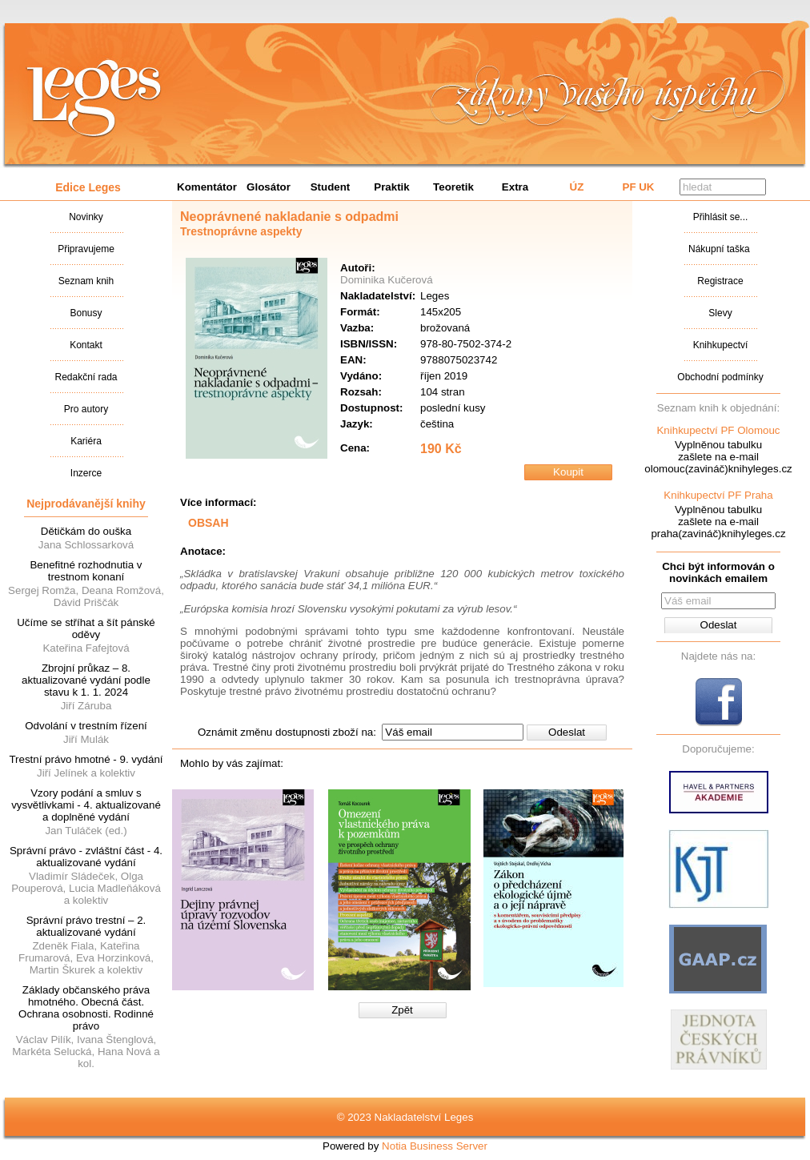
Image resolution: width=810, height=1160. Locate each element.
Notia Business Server (434, 1146)
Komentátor (207, 187)
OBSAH (208, 522)
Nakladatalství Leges (94, 98)
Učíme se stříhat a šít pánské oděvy (86, 628)
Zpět (402, 1010)
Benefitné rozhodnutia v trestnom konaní (86, 571)
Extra (515, 187)
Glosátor (269, 187)
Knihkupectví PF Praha (718, 495)
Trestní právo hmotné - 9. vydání (85, 759)
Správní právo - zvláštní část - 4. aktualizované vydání (86, 857)
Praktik (391, 187)
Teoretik (453, 187)
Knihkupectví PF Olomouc (718, 430)
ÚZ (577, 187)
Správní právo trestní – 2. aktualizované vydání (86, 926)
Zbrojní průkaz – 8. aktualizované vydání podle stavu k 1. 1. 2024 (86, 680)
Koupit (568, 472)
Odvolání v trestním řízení (86, 726)
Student (331, 187)
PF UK (639, 187)
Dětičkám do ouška (86, 531)
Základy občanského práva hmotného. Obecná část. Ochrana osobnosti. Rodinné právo (86, 1008)
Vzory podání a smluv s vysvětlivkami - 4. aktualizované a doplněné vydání (86, 805)
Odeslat (566, 732)
